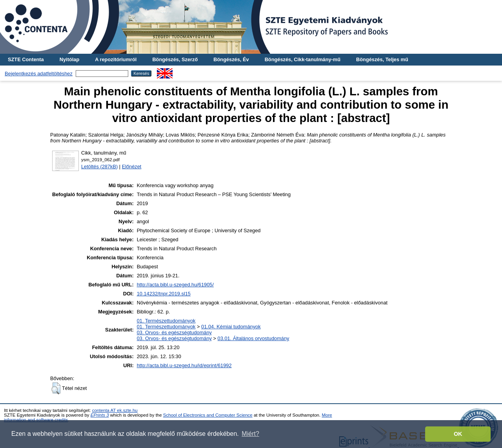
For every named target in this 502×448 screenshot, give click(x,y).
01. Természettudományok (166, 321)
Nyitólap (69, 59)
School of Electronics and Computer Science (208, 415)
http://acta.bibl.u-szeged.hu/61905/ (175, 285)
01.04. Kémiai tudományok (231, 327)
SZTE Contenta (26, 59)
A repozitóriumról (115, 59)
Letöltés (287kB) (99, 166)
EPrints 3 (100, 415)
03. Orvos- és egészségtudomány (174, 332)
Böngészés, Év (231, 59)
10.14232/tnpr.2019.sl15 (164, 294)
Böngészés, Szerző (175, 59)
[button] (55, 388)
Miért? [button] (250, 433)
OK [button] (458, 434)
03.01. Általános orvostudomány (253, 338)
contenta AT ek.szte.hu (115, 410)
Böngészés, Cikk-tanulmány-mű (302, 59)
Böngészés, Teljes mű (382, 59)
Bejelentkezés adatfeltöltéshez (39, 73)
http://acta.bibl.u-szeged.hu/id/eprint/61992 (184, 365)
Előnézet (132, 166)
